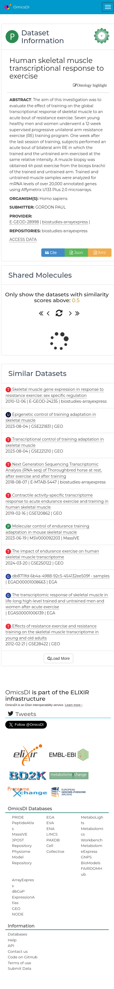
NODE (18, 914)
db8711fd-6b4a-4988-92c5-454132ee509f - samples (60, 575)
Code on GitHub (22, 957)
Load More (58, 658)
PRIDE (18, 817)
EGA (50, 817)
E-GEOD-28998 (24, 221)
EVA (50, 822)
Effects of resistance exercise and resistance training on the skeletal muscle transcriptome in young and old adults (52, 632)
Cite (53, 252)
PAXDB (53, 840)
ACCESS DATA (23, 239)
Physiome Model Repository (22, 857)
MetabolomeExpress (91, 848)
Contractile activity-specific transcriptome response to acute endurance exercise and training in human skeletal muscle (57, 501)
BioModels (90, 863)
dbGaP (18, 891)
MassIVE (19, 834)
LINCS (51, 834)
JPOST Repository (22, 843)
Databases (17, 934)
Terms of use (19, 963)
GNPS (86, 857)
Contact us (17, 951)
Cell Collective (55, 848)
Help (12, 940)
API (11, 945)
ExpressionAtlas (23, 900)
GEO (16, 908)
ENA (50, 828)
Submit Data (19, 968)
